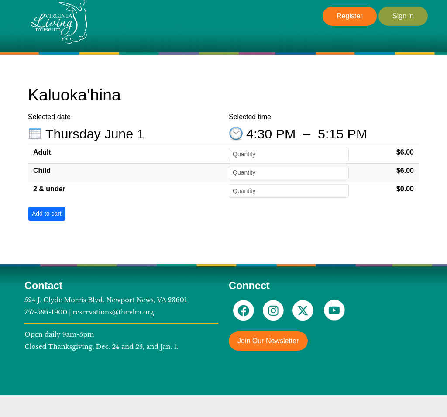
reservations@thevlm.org (113, 312)
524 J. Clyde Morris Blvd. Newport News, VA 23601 (105, 300)
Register (350, 16)
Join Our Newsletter (268, 341)
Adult (42, 152)
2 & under (49, 189)
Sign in (403, 16)
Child (42, 170)
